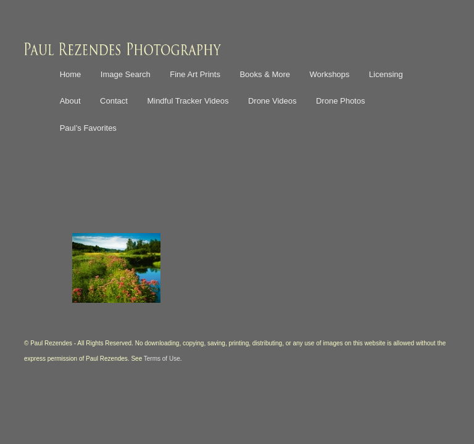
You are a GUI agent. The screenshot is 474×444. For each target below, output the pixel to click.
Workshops (330, 74)
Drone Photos (340, 100)
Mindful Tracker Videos (187, 100)
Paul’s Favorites (88, 128)
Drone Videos (272, 100)
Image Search (126, 74)
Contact (114, 100)
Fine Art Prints (195, 74)
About (70, 100)
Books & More (264, 74)
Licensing (386, 74)
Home (70, 74)
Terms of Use (162, 358)
